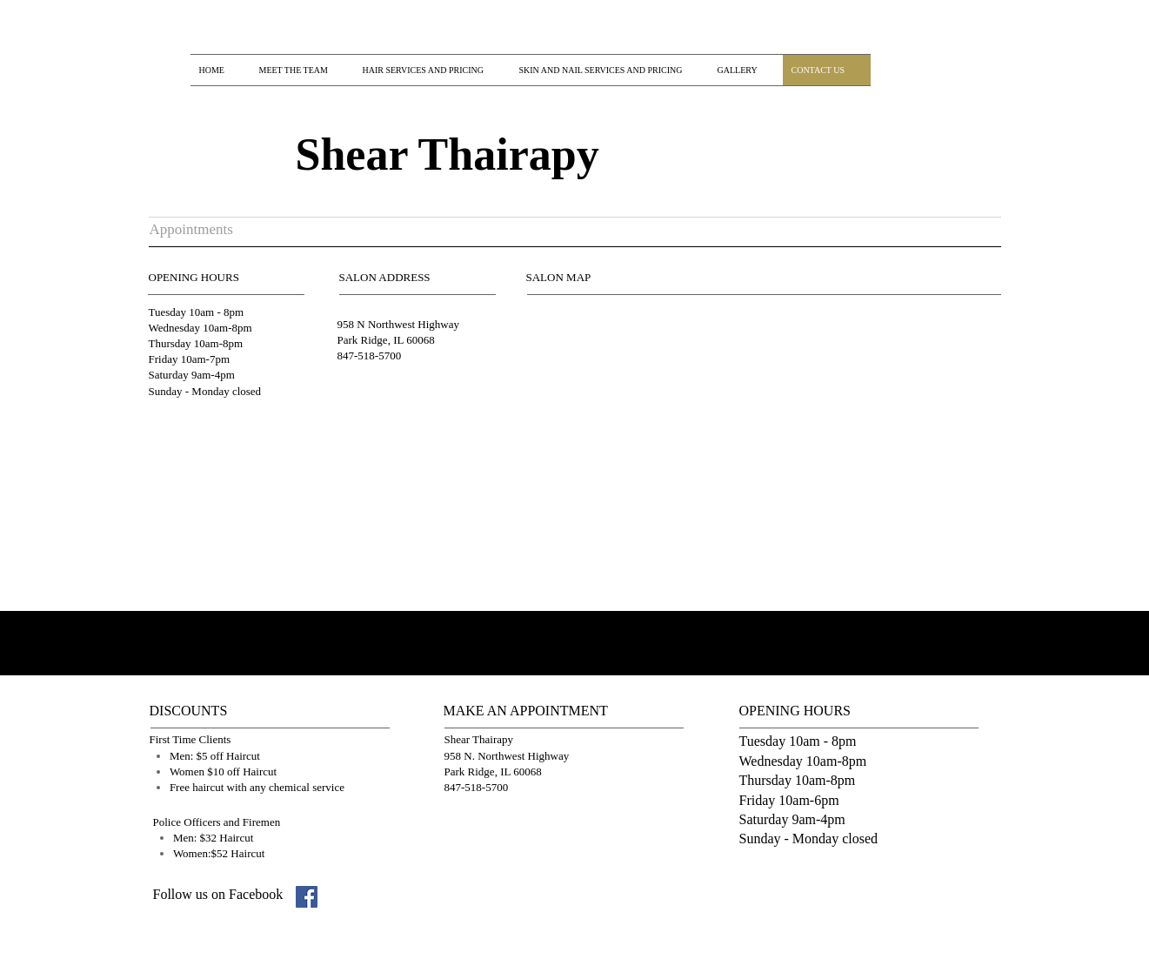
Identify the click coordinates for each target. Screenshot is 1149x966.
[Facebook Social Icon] (306, 897)
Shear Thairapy (447, 154)
